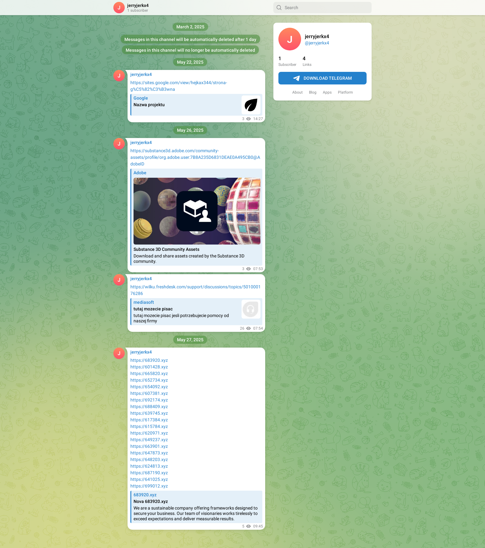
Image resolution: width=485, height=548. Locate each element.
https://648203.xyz (149, 459)
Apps (327, 92)
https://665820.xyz (149, 373)
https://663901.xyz (149, 446)
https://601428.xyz (149, 366)
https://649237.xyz (149, 439)
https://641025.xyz (149, 479)
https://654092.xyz (149, 386)
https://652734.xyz (149, 380)
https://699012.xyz (149, 485)
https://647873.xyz (149, 452)
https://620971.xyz (149, 433)
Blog (313, 92)
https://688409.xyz (149, 406)
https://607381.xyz (149, 393)
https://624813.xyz (149, 466)
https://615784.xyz (149, 426)
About (297, 92)
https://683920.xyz (149, 360)
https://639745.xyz (149, 413)
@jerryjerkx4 (317, 42)
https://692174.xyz (149, 399)
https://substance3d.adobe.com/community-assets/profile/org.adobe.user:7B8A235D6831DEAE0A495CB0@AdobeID (195, 157)
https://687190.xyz (149, 472)
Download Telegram (322, 78)
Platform (345, 92)
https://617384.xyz (149, 419)
